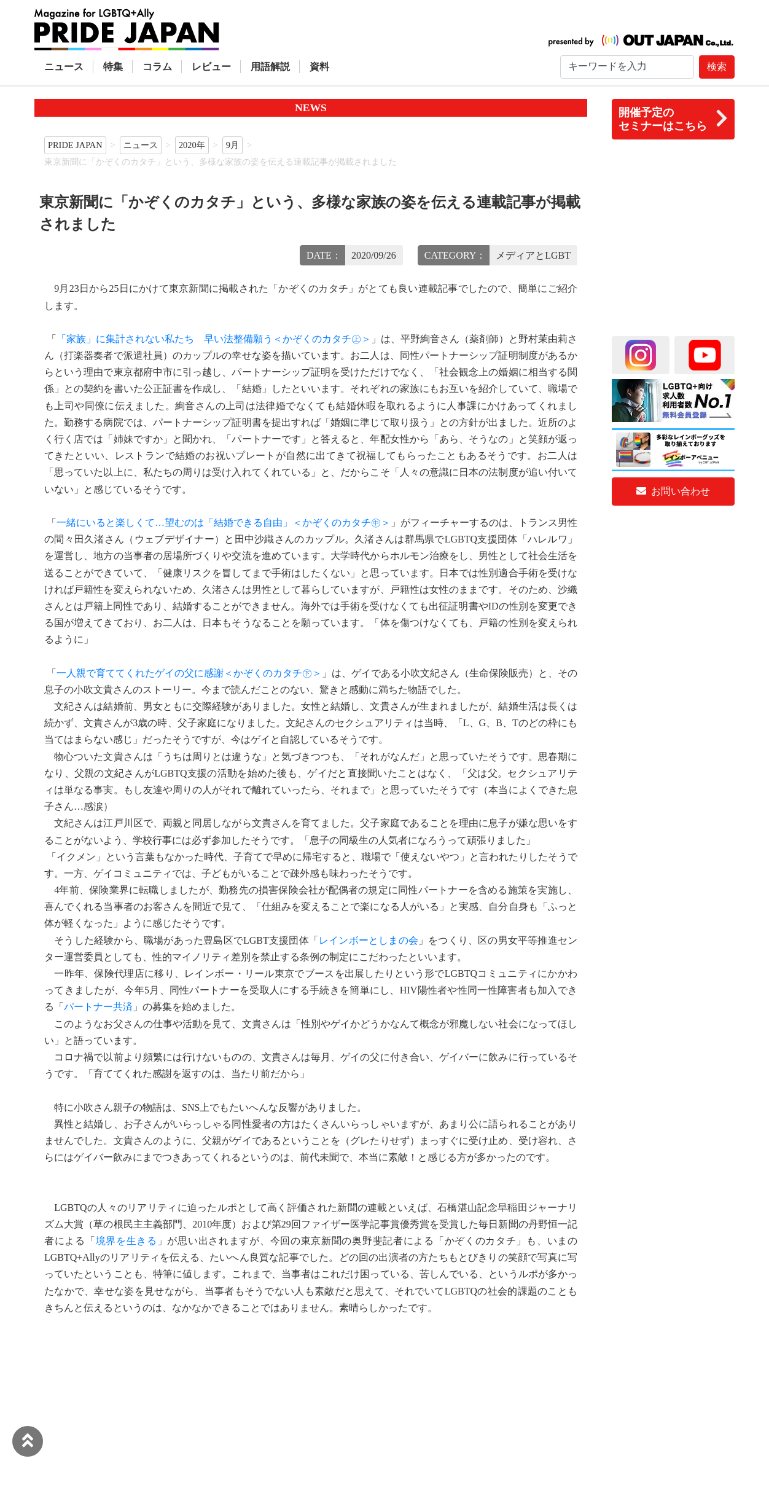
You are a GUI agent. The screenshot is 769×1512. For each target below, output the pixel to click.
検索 (717, 66)
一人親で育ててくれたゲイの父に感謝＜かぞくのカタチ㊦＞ (189, 673)
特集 (113, 66)
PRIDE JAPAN (75, 145)
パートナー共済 (98, 1006)
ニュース (64, 66)
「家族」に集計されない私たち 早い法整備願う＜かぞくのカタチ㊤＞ (214, 339)
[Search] (627, 67)
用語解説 (270, 66)
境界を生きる (126, 1241)
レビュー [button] (211, 66)
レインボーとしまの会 (368, 940)
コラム (157, 66)
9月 (232, 145)
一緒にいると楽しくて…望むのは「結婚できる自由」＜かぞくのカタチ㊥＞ (224, 522)
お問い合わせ (673, 491)
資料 (319, 66)
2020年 (192, 145)
